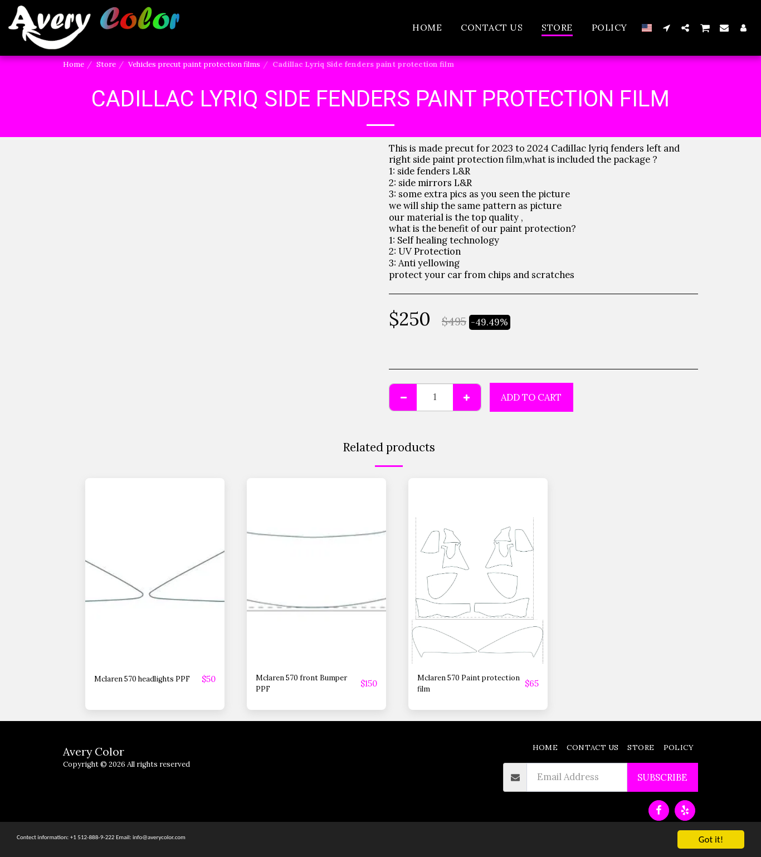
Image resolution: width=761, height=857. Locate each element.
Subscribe (662, 783)
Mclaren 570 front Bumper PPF (295, 686)
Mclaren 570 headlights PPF (145, 686)
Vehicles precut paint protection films (194, 64)
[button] (666, 27)
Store (106, 64)
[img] (155, 571)
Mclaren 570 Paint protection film (456, 686)
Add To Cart (531, 397)
